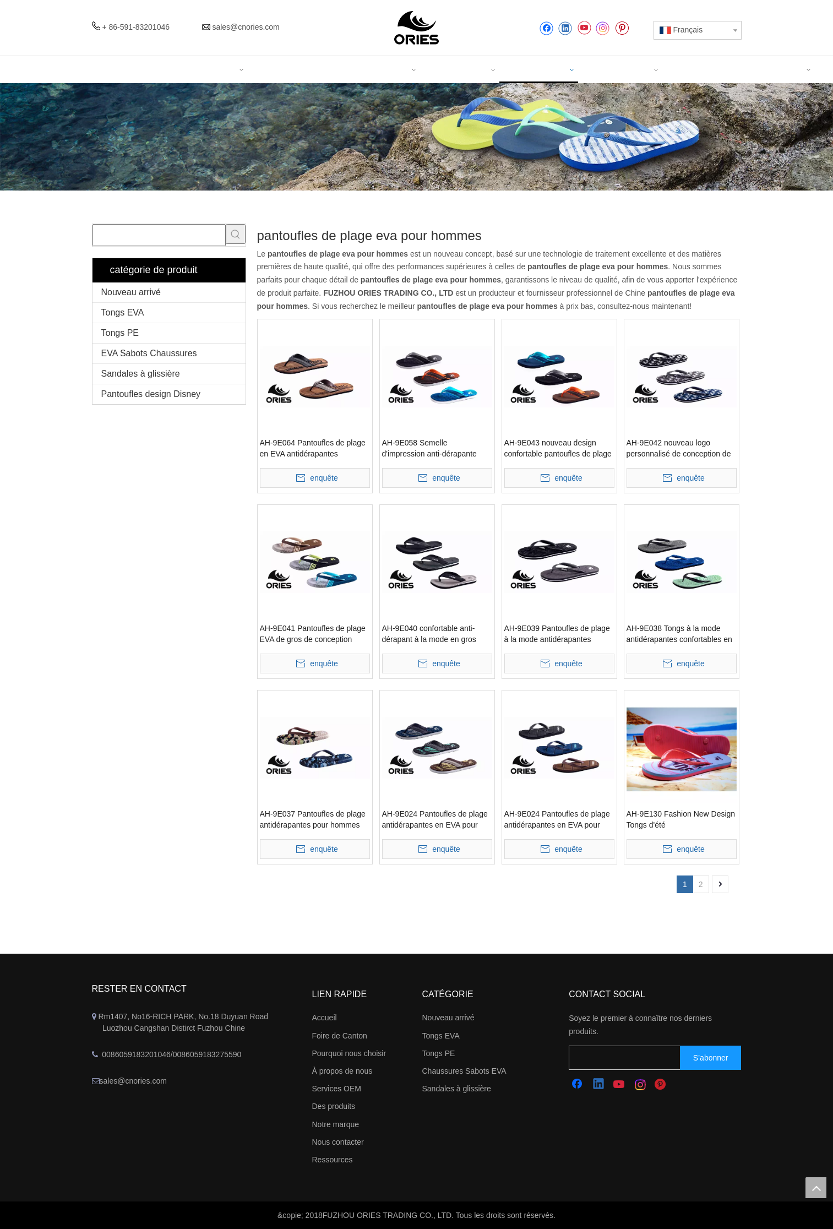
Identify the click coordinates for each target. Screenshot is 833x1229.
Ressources (332, 1159)
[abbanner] (416, 137)
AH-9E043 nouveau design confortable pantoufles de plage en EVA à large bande (558, 448)
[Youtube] (584, 28)
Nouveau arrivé (131, 292)
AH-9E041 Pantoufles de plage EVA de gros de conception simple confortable (313, 634)
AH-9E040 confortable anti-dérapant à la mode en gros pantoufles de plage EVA (429, 634)
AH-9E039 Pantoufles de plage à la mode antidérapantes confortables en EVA (557, 634)
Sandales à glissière (140, 373)
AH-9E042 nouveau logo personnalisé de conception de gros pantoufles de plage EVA (679, 448)
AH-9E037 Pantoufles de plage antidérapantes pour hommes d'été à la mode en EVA (313, 819)
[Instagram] (603, 28)
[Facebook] (546, 28)
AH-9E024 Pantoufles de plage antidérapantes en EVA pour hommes (435, 819)
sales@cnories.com (245, 27)
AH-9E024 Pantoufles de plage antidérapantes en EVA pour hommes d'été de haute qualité (557, 819)
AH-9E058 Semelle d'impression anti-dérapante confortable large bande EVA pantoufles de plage (431, 448)
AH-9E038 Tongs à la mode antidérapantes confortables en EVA (679, 634)
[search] (635, 1057)
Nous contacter (338, 1142)
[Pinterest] (622, 28)
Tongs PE (120, 333)
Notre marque (336, 1124)
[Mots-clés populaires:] (236, 234)
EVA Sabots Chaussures (149, 353)
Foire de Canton (339, 1035)
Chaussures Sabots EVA (464, 1071)
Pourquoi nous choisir (349, 1053)
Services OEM (336, 1088)
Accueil (324, 1017)
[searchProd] (159, 235)
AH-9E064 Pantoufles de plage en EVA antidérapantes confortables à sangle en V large (313, 448)
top (815, 1187)
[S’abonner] (711, 1058)
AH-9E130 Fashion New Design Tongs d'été (681, 819)
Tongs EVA (122, 312)
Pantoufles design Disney (151, 394)
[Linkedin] (565, 28)
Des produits (334, 1106)
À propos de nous (342, 1071)
